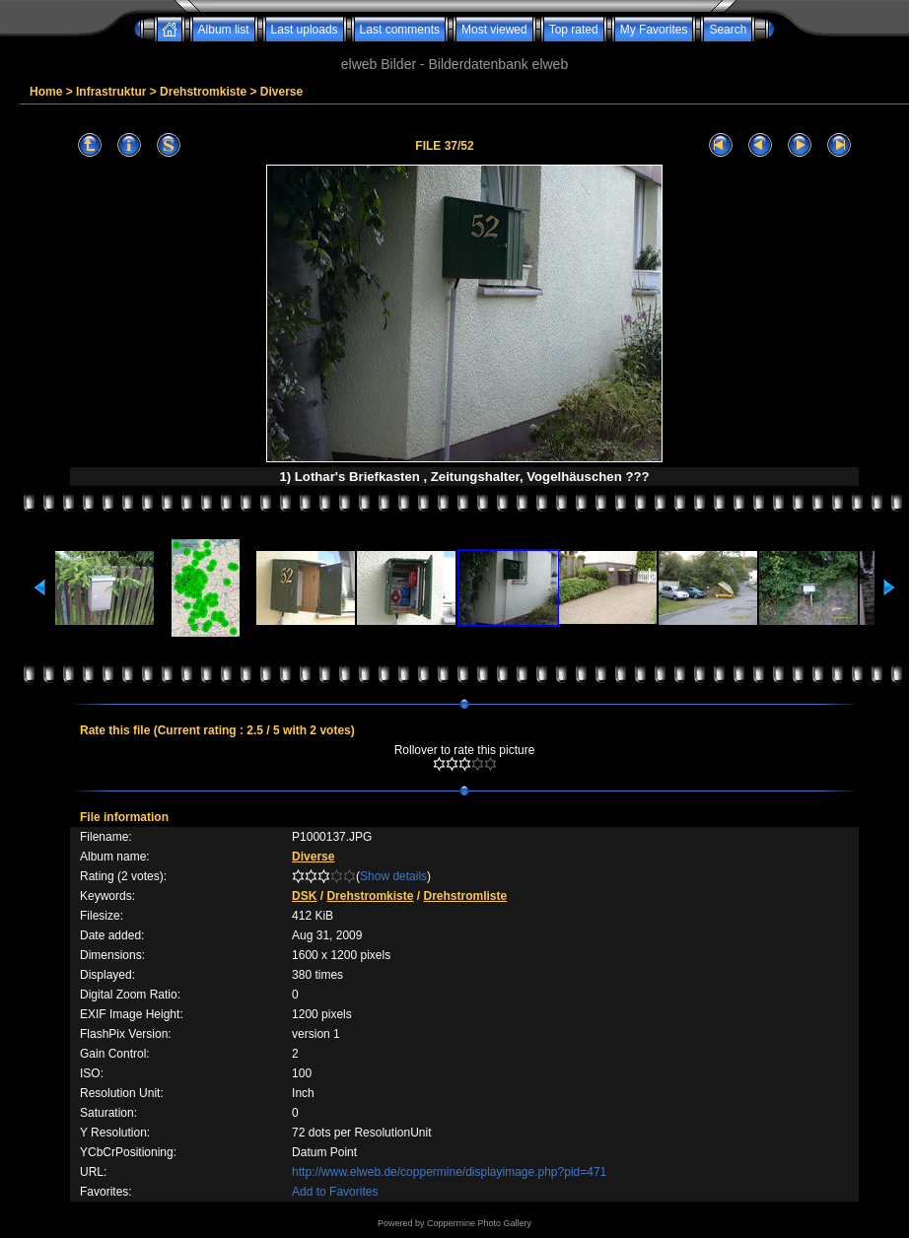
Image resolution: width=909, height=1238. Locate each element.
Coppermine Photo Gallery (479, 1223)
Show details (393, 876)
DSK (304, 896)
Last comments (400, 29)
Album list (223, 29)
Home (46, 92)
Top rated (573, 29)
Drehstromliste (465, 896)
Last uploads (304, 29)
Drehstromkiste (203, 92)
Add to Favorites (335, 1192)
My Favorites (654, 29)
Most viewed (494, 29)
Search (727, 29)
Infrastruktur (111, 92)
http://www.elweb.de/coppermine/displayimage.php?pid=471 (449, 1172)
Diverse (281, 92)
